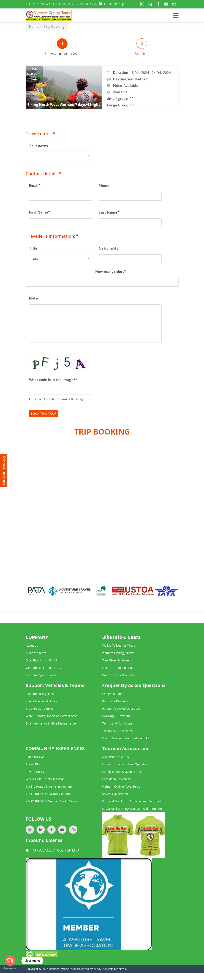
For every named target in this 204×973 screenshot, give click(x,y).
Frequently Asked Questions (121, 709)
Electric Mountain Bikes (118, 668)
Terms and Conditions (117, 723)
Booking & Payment (116, 716)
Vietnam (141, 79)
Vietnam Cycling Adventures (121, 786)
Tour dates (38, 146)
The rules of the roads (117, 731)
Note (33, 298)
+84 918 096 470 (84, 4)
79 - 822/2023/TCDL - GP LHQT (53, 850)
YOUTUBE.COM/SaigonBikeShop (48, 794)
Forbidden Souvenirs (116, 779)
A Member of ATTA (115, 757)
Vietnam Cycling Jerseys (118, 653)
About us (32, 645)
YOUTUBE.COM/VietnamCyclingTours (51, 801)
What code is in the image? (52, 379)
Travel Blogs (34, 764)
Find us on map (111, 4)
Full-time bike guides (40, 694)
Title (33, 248)
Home (33, 26)
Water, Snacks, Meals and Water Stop (51, 716)
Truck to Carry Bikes (39, 709)
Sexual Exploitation (115, 794)
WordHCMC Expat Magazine (45, 779)
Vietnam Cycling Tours (41, 675)
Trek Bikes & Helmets (117, 660)
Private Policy (35, 772)
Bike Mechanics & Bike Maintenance (51, 723)
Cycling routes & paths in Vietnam (49, 786)
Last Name (108, 212)
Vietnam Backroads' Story (43, 668)
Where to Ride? (112, 694)
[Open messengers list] (10, 960)
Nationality (108, 248)
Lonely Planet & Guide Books (122, 772)
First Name (38, 212)
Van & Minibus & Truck (41, 701)
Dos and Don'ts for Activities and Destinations (134, 801)
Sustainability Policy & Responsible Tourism (132, 809)
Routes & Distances (115, 701)
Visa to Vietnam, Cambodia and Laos (127, 738)
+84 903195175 (57, 4)
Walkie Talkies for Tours (118, 645)
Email (33, 185)
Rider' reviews (35, 757)
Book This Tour (43, 413)
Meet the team (36, 653)
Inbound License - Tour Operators (125, 764)
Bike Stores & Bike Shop (119, 675)
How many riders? (110, 271)
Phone (104, 185)
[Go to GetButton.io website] (10, 968)
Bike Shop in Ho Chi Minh (43, 660)
